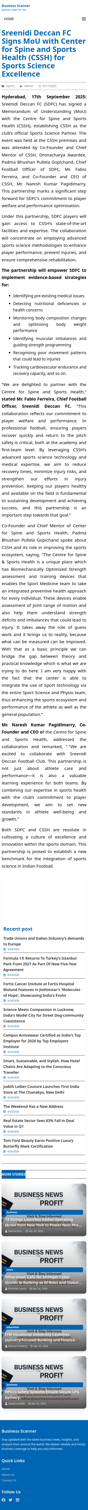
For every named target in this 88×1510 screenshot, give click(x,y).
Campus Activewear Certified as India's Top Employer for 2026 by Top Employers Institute (42, 1041)
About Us (8, 1475)
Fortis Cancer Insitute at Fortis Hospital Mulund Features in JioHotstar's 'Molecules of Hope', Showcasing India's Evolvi (41, 989)
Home (6, 1469)
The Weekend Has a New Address (33, 1106)
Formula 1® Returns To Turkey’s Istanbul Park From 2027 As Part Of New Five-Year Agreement (40, 964)
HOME (9, 19)
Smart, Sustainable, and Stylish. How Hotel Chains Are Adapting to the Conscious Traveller (41, 1066)
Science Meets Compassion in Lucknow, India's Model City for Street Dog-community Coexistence (43, 1015)
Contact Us (9, 1480)
